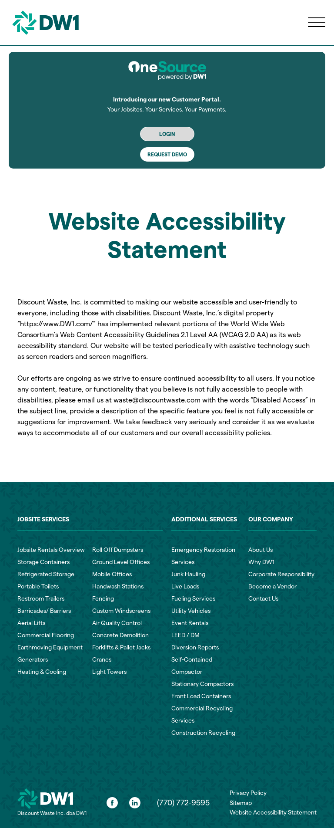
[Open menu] (316, 22)
